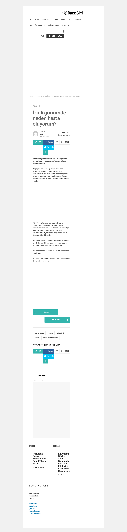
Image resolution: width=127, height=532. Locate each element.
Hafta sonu (39, 333)
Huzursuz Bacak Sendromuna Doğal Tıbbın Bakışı (39, 458)
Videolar (46, 19)
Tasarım (77, 19)
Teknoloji (66, 19)
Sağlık (36, 106)
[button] (63, 31)
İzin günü (60, 333)
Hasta (50, 333)
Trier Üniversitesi (50, 338)
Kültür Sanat (36, 25)
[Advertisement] (63, 55)
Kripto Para (53, 25)
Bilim (56, 19)
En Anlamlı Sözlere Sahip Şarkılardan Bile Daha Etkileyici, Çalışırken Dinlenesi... (64, 462)
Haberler (34, 19)
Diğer (65, 25)
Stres (37, 338)
